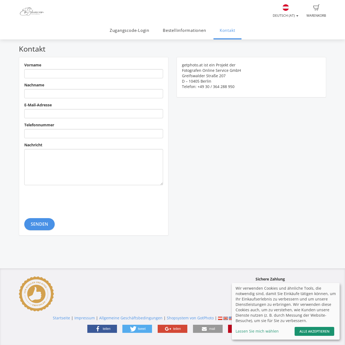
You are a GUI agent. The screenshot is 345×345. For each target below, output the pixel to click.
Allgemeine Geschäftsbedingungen (131, 317)
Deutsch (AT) (285, 11)
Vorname (32, 64)
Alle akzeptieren (314, 331)
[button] (102, 329)
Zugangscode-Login (129, 30)
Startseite (61, 317)
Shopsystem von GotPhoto (190, 317)
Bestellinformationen (184, 30)
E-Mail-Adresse (38, 104)
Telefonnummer (39, 124)
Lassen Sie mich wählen (257, 331)
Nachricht (33, 144)
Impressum (84, 317)
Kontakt (227, 30)
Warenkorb (316, 11)
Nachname (34, 84)
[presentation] (65, 199)
